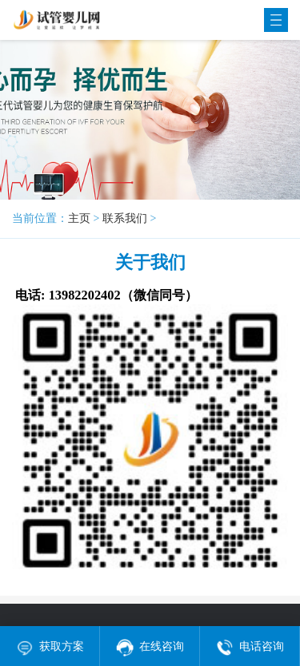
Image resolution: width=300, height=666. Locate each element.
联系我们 (124, 218)
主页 (79, 218)
